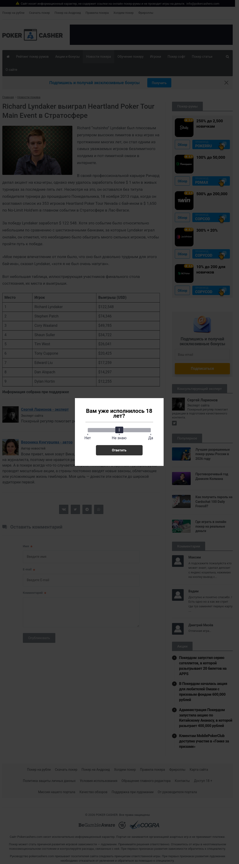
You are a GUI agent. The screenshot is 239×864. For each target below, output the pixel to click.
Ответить (119, 450)
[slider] (119, 430)
